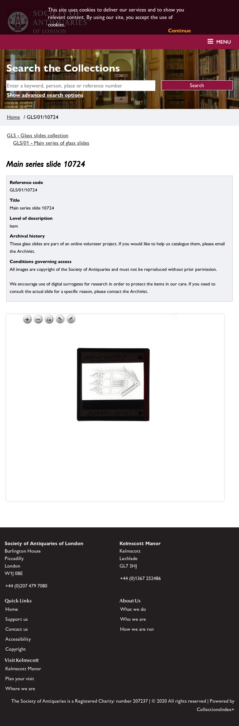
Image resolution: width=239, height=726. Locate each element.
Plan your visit (19, 678)
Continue (179, 30)
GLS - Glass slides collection (37, 135)
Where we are (20, 688)
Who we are (133, 619)
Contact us (16, 629)
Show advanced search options (45, 95)
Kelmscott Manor (23, 669)
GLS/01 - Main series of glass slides (51, 143)
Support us (16, 619)
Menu (223, 42)
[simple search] (80, 85)
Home (13, 117)
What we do (133, 609)
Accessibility (18, 639)
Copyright (15, 649)
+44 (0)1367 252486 (140, 578)
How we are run (137, 629)
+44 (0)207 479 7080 (26, 586)
